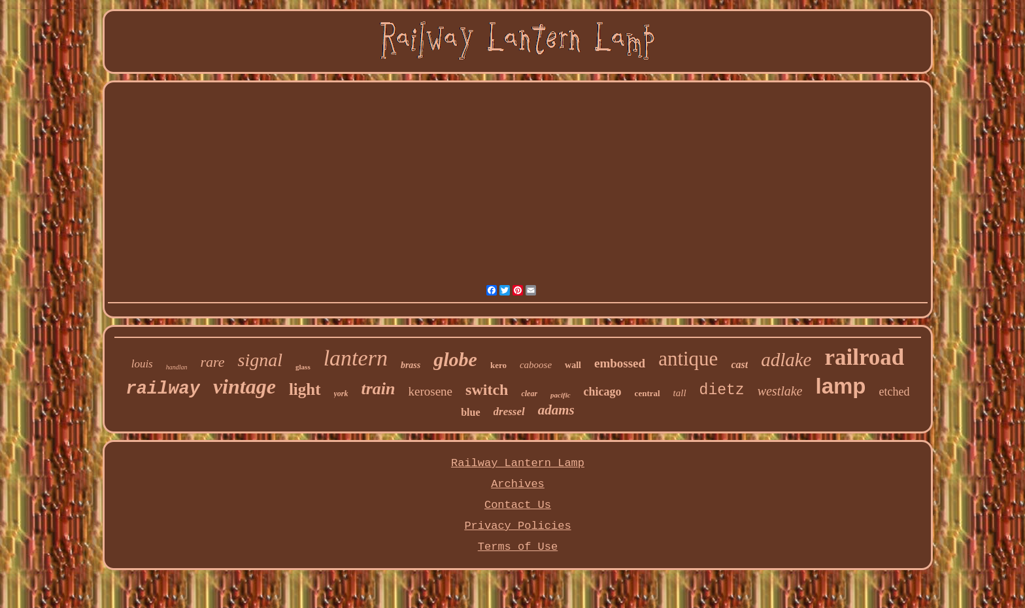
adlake (786, 359)
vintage (244, 386)
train (378, 388)
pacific (560, 395)
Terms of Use (518, 547)
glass (303, 367)
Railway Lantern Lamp (517, 463)
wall (573, 365)
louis (142, 364)
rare (213, 362)
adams (556, 410)
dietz (722, 390)
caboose (536, 365)
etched (894, 391)
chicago (603, 391)
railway (162, 389)
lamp (841, 386)
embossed (619, 363)
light (305, 389)
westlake (780, 391)
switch (486, 389)
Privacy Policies (517, 526)
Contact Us (517, 505)
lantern (356, 358)
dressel (509, 411)
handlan (177, 367)
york (341, 393)
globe (455, 359)
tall (679, 393)
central (647, 393)
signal (260, 360)
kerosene (431, 391)
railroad (864, 357)
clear (529, 393)
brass (410, 365)
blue (470, 412)
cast (739, 364)
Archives (518, 484)
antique (688, 358)
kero (498, 365)
